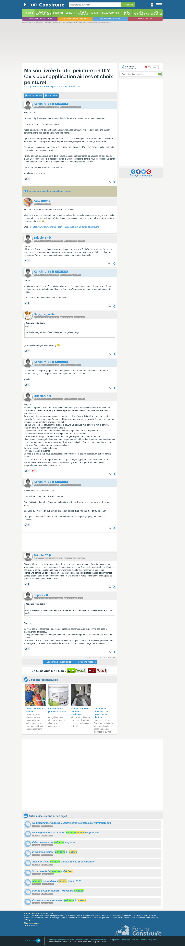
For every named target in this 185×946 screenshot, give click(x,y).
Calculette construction (98, 940)
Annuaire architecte (110, 19)
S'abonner (151, 67)
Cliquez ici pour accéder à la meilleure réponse (49, 191)
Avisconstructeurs (141, 13)
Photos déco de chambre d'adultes (80, 711)
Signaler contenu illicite (65, 940)
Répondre (51, 95)
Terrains (95, 13)
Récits (43, 13)
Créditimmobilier (83, 13)
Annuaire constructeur (40, 19)
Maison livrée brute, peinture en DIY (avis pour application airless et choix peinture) (68, 76)
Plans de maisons (110, 13)
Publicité (135, 940)
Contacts (51, 940)
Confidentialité (145, 940)
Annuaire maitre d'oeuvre (75, 19)
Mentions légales (82, 940)
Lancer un (57, 662)
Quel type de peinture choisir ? (57, 711)
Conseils (70, 13)
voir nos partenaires (30, 925)
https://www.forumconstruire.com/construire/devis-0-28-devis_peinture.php (66, 227)
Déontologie (125, 940)
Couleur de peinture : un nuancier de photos (101, 713)
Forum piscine (145, 19)
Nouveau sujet (33, 95)
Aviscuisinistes (156, 13)
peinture (30, 124)
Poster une (85, 662)
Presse (117, 940)
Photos (57, 13)
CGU (111, 940)
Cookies (155, 940)
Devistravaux (126, 13)
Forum (27, 13)
